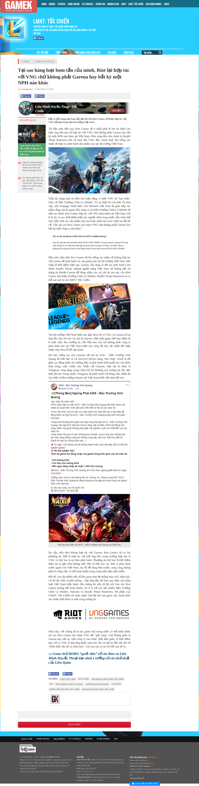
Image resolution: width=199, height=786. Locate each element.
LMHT (123, 4)
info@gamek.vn (87, 771)
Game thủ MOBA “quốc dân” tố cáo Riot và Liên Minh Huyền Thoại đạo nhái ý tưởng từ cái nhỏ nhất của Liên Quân (88, 658)
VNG (51, 684)
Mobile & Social (45, 61)
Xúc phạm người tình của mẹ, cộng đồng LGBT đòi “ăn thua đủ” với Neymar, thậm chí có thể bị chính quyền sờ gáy (32, 183)
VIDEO (166, 4)
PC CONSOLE (75, 739)
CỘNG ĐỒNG (61, 52)
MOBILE (52, 4)
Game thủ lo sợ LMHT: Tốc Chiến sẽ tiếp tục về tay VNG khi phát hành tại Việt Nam (32, 150)
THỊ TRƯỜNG (59, 739)
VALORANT (116, 684)
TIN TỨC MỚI (42, 52)
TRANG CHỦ (26, 739)
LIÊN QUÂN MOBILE (154, 4)
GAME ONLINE (74, 4)
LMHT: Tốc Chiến (68, 679)
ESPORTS (62, 4)
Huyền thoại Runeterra (97, 684)
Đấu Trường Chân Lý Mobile (69, 684)
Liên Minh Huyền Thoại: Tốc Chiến (56, 109)
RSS (115, 739)
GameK (25, 61)
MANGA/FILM (113, 4)
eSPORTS (89, 739)
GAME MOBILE (103, 739)
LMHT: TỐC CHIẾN (135, 4)
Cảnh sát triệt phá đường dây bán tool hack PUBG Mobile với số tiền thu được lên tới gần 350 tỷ (32, 166)
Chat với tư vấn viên (145, 784)
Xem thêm (74, 724)
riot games (83, 679)
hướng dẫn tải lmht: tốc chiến (64, 689)
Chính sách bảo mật (137, 778)
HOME (44, 4)
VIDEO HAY (129, 52)
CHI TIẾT (116, 110)
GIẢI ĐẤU (112, 52)
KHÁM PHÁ (100, 4)
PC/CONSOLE (87, 4)
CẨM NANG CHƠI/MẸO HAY (87, 52)
